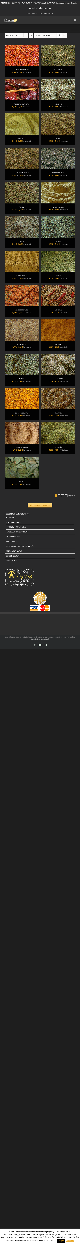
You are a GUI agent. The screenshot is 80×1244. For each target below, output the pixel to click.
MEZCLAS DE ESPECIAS (16, 527)
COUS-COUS (58, 344)
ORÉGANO (22, 378)
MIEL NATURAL (12, 561)
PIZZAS (58, 138)
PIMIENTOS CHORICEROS (21, 104)
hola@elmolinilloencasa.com (40, 8)
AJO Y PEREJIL (58, 70)
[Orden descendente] (31, 35)
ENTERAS (11, 517)
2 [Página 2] (59, 496)
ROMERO (22, 207)
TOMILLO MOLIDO (21, 276)
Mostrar (43, 35)
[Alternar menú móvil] (75, 19)
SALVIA (22, 241)
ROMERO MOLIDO (58, 207)
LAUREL (21, 481)
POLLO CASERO (21, 344)
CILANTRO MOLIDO (22, 447)
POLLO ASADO (58, 378)
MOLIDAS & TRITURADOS (17, 532)
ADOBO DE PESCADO (22, 310)
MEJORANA (58, 104)
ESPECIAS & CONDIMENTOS (17, 514)
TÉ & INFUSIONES (13, 537)
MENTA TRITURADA (58, 173)
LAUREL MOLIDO (22, 138)
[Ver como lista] (64, 35)
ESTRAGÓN (58, 447)
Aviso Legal (45, 639)
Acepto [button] (61, 1241)
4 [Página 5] (66, 496)
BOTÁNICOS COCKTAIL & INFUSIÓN (20, 546)
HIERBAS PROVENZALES (22, 173)
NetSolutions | (36, 639)
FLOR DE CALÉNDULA (21, 413)
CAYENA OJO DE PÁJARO (22, 70)
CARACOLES (58, 310)
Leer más (70, 1241)
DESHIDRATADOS (13, 556)
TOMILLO (58, 241)
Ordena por (12, 35)
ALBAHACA (58, 413)
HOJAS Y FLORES (14, 522)
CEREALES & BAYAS (14, 551)
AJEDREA (58, 276)
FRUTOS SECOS (12, 541)
